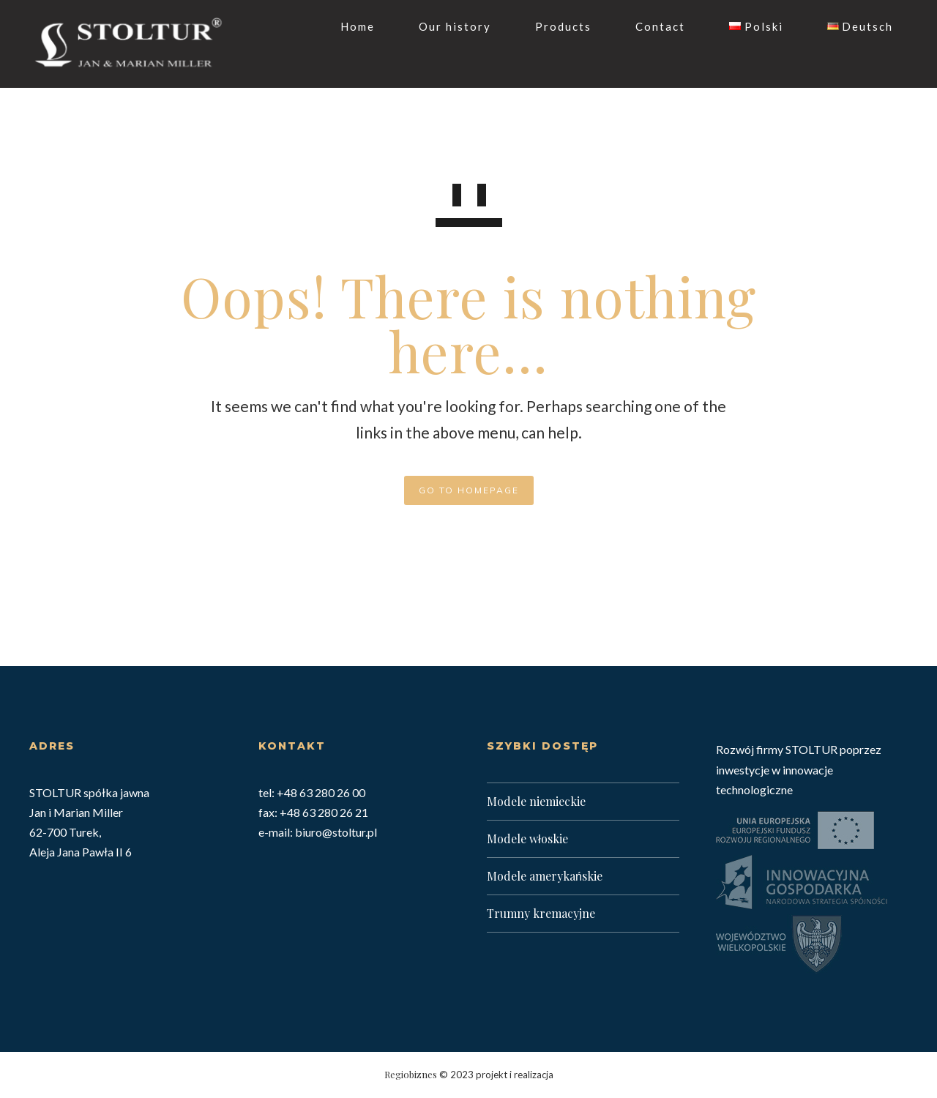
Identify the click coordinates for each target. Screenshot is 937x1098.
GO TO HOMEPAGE (469, 490)
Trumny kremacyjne (541, 913)
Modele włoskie (527, 838)
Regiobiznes (410, 1074)
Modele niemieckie (536, 801)
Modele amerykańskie (544, 876)
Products (548, 26)
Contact (646, 26)
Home (343, 26)
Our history (440, 26)
